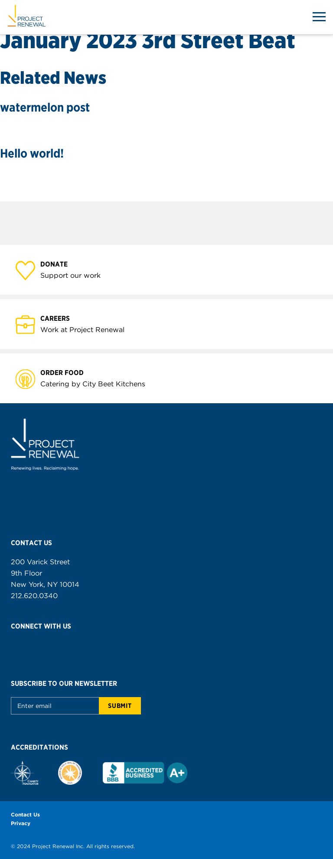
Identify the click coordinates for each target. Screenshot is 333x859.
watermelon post (45, 107)
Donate (59, 263)
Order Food (67, 372)
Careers (60, 318)
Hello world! (32, 153)
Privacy (20, 823)
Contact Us (25, 814)
